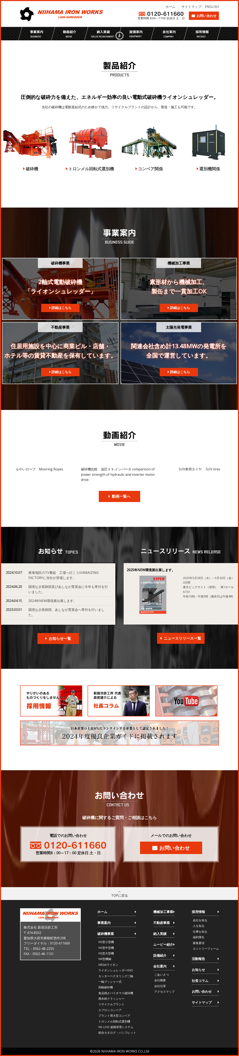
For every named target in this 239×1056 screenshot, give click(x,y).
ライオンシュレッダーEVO (115, 970)
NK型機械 (104, 959)
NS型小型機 (106, 942)
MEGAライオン (108, 965)
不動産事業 (161, 922)
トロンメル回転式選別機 (114, 1021)
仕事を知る (200, 931)
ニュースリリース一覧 (182, 638)
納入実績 (160, 933)
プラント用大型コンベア (114, 1016)
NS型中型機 (106, 948)
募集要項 (198, 943)
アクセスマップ (164, 992)
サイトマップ (191, 6)
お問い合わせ (206, 15)
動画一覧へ (121, 496)
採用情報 (198, 911)
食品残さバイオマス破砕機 (115, 993)
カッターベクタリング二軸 (115, 976)
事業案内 (104, 922)
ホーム (170, 6)
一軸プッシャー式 (110, 982)
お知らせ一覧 (60, 638)
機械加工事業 (163, 911)
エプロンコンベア (110, 1010)
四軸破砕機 (105, 987)
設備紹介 (160, 955)
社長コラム (200, 980)
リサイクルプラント (111, 1004)
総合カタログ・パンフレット (117, 1032)
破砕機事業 (105, 933)
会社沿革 (160, 986)
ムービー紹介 (163, 944)
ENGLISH (212, 6)
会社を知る (200, 920)
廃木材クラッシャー (111, 999)
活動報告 (198, 958)
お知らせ (198, 969)
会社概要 (160, 980)
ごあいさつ (161, 975)
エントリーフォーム (206, 948)
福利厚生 (198, 937)
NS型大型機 (106, 953)
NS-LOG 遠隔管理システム (115, 1027)
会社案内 (160, 966)
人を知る (198, 926)
